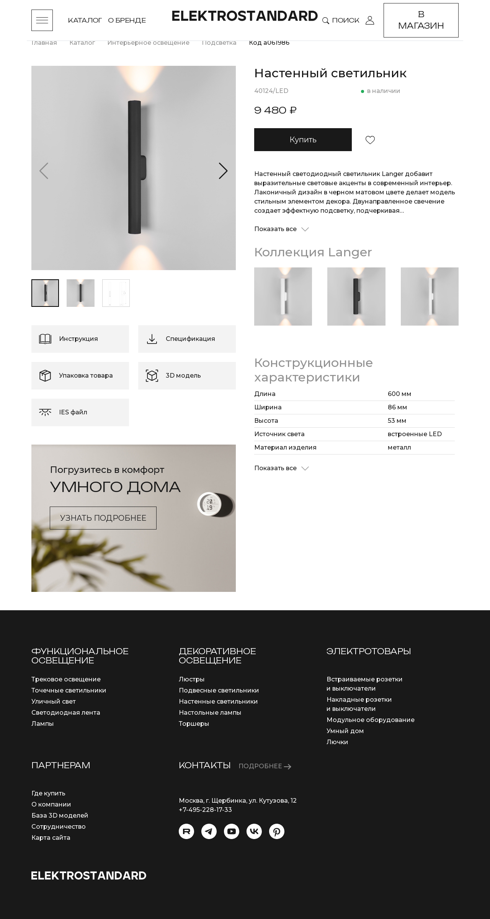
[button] (223, 171)
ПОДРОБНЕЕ (264, 766)
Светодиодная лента (65, 712)
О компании (51, 804)
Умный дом (345, 731)
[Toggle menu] (42, 20)
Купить (303, 139)
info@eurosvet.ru (205, 819)
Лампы (42, 723)
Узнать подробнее (103, 518)
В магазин (421, 20)
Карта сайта (50, 837)
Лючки (337, 742)
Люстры (192, 679)
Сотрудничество (58, 826)
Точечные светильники (68, 690)
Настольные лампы (210, 712)
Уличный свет (53, 701)
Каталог (85, 20)
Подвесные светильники (219, 690)
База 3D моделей (59, 815)
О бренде (127, 20)
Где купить (48, 793)
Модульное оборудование (371, 719)
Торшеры (194, 723)
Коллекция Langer (313, 251)
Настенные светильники (218, 701)
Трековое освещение (66, 679)
